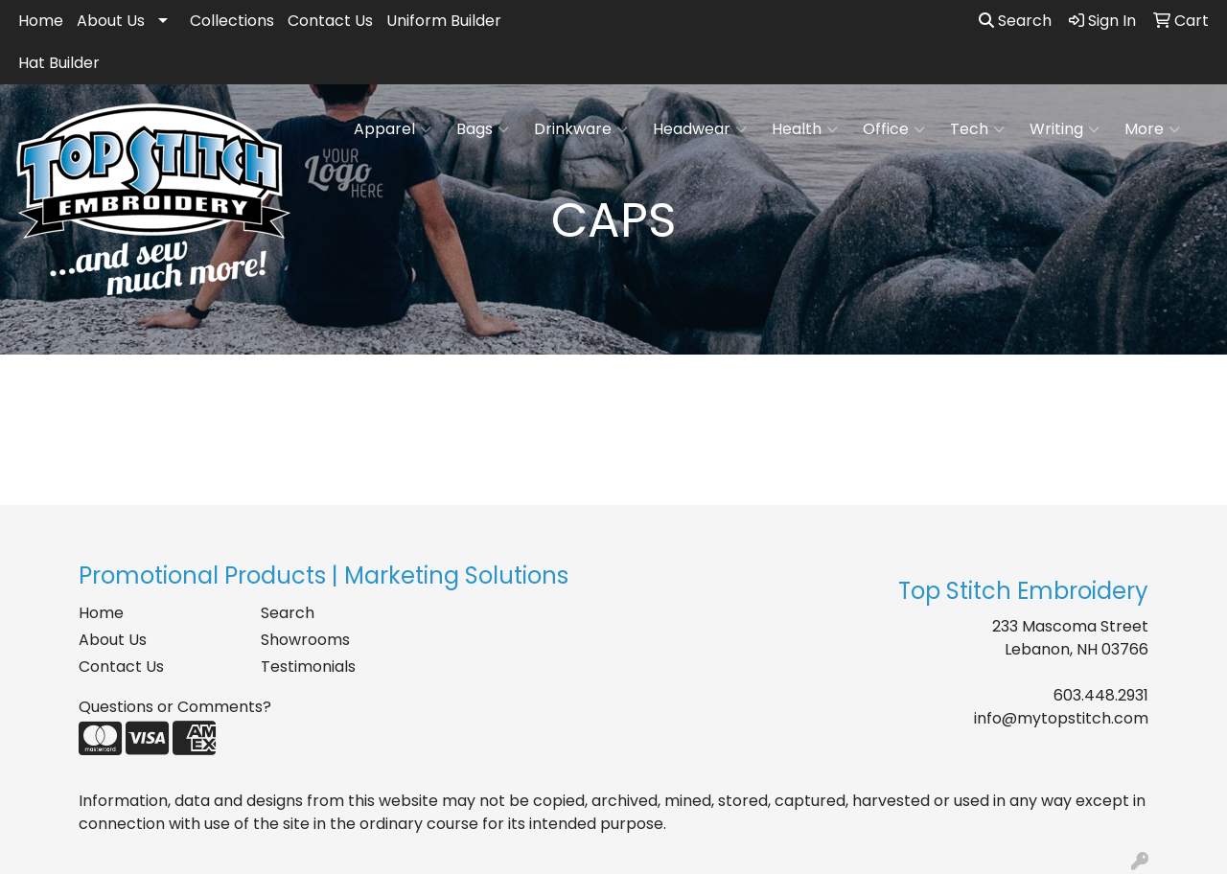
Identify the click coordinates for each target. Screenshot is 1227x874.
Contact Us (330, 21)
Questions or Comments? (175, 707)
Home (40, 21)
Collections (232, 21)
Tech (977, 129)
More (1152, 129)
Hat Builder (59, 63)
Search (1015, 21)
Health (805, 129)
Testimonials (308, 667)
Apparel (392, 129)
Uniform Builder (443, 21)
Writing (1065, 129)
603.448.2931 (1100, 695)
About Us (111, 21)
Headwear (700, 129)
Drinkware (581, 129)
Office (894, 129)
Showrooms (305, 640)
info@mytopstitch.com (1061, 718)
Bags (482, 129)
